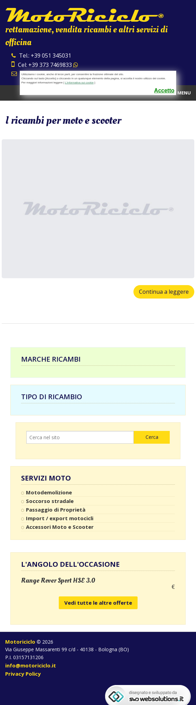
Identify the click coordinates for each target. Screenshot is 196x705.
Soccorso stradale (50, 500)
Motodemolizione (49, 492)
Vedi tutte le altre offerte (98, 602)
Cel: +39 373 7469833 (44, 65)
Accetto (164, 90)
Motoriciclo (20, 641)
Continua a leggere (164, 291)
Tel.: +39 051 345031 (41, 55)
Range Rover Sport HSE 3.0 (58, 580)
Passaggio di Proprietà (55, 509)
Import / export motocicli (59, 518)
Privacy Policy (23, 673)
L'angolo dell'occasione (70, 564)
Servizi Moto (46, 478)
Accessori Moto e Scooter (60, 526)
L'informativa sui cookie (79, 82)
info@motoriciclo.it (30, 665)
